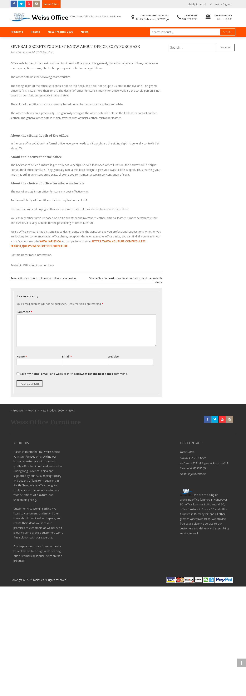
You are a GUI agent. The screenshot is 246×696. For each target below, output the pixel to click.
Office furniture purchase (38, 265)
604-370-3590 (189, 19)
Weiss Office (187, 452)
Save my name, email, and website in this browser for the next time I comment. (74, 374)
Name (22, 356)
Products (17, 32)
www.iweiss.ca (50, 241)
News (84, 32)
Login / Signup (220, 4)
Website (113, 356)
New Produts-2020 (60, 32)
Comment (24, 312)
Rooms (35, 32)
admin (50, 52)
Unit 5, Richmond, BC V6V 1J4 (152, 19)
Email (67, 356)
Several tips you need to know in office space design (43, 278)
